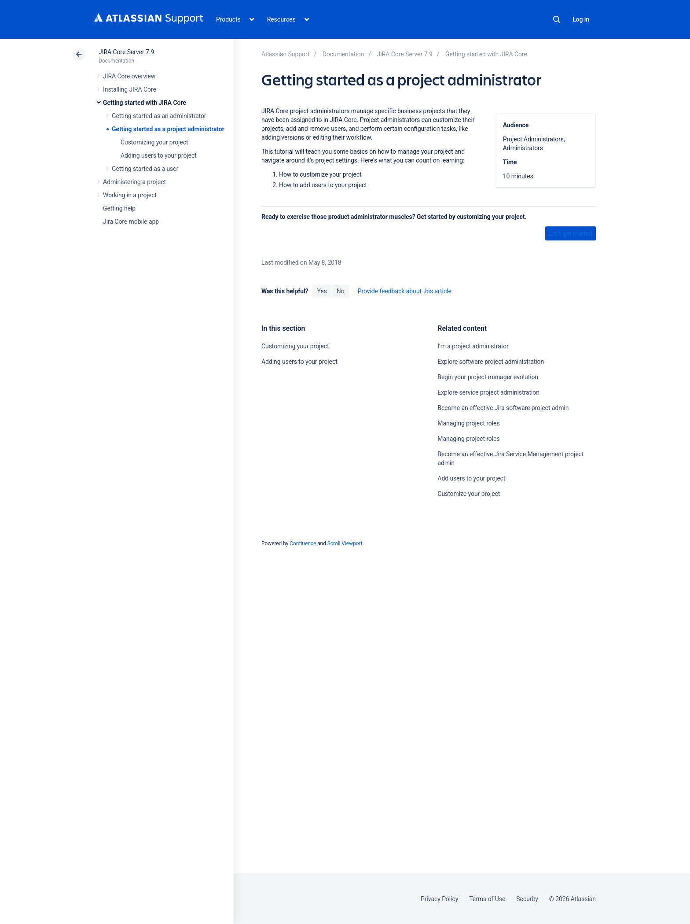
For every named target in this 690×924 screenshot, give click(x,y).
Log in (581, 19)
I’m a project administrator (472, 346)
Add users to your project (471, 478)
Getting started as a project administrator (168, 129)
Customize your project (468, 493)
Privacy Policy (439, 898)
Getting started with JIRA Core (144, 102)
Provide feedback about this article (404, 291)
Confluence (303, 543)
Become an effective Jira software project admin (503, 407)
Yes (322, 291)
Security (527, 898)
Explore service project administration (488, 392)
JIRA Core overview (129, 76)
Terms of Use (487, 898)
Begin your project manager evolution (487, 377)
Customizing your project (154, 142)
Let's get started (570, 233)
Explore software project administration (490, 361)
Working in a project (130, 195)
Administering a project (134, 181)
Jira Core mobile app (131, 221)
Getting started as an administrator (159, 115)
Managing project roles (468, 423)
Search (557, 19)
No (341, 291)
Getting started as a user (145, 168)
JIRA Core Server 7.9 (126, 51)
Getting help (119, 208)
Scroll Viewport (345, 543)
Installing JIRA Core (129, 89)
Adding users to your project (159, 155)
